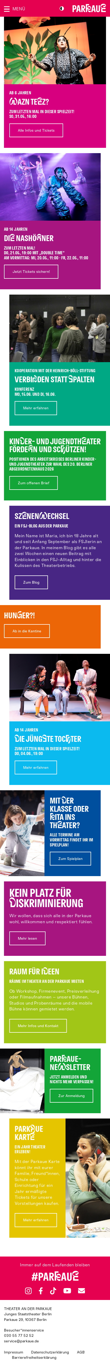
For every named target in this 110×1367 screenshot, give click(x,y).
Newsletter (81, 1291)
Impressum (13, 1352)
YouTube (67, 1291)
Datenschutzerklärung (50, 1352)
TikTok (53, 1291)
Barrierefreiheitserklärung (34, 1357)
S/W (62, 8)
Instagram (28, 1291)
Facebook (40, 1291)
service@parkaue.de (21, 1341)
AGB (81, 1352)
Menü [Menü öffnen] (19, 8)
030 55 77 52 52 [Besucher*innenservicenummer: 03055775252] (19, 1335)
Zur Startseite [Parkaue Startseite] (89, 7)
